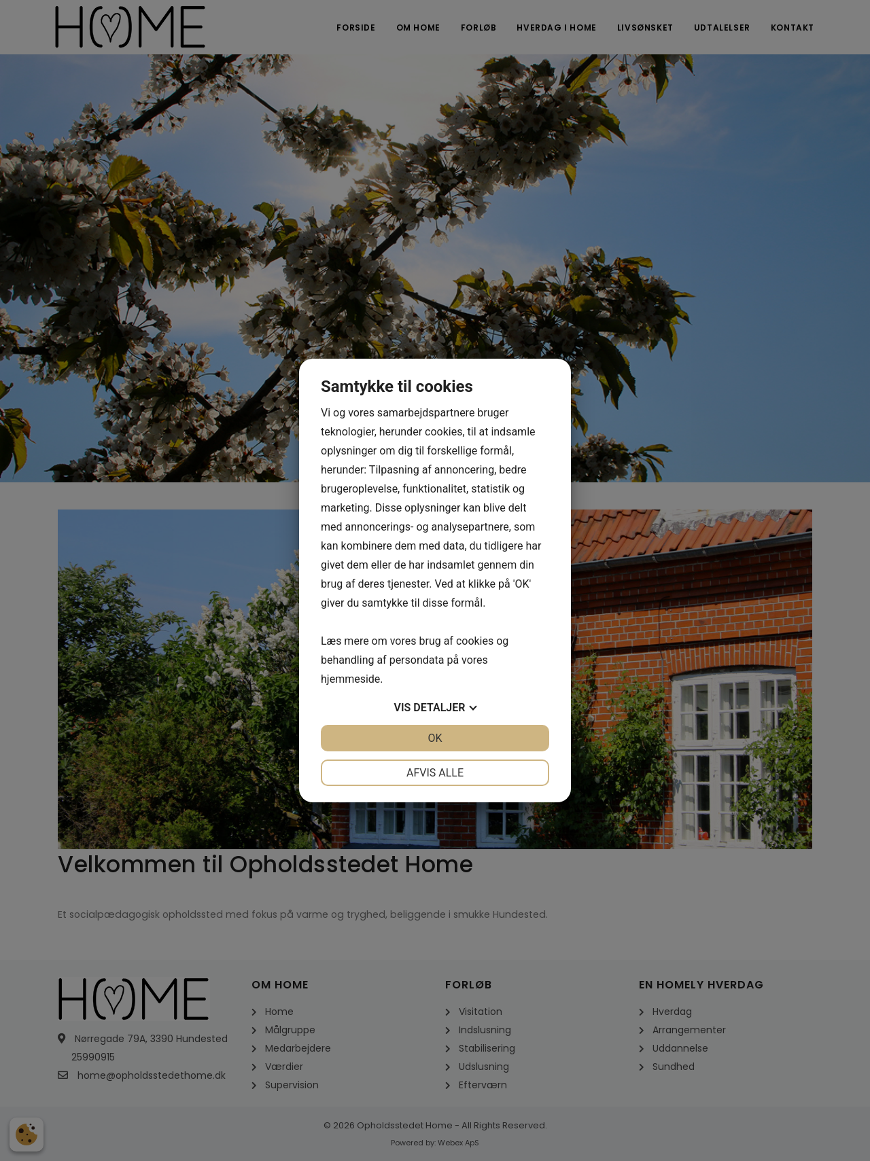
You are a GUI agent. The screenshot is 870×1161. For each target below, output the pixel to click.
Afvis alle (435, 772)
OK (435, 738)
